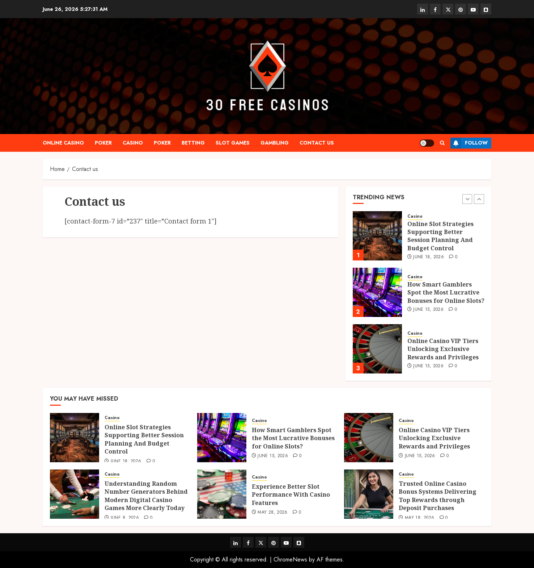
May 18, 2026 (419, 518)
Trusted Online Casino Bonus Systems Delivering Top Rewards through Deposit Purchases (437, 496)
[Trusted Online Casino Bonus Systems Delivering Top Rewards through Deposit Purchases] (368, 494)
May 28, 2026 (272, 512)
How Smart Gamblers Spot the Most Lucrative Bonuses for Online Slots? (445, 292)
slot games (233, 142)
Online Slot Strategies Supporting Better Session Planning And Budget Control (440, 236)
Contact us (317, 142)
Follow (469, 143)
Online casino (63, 142)
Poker (103, 142)
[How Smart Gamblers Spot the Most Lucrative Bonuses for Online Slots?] (377, 292)
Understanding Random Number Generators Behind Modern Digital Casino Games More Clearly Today (146, 496)
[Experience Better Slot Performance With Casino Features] (221, 494)
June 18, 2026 (428, 257)
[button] (442, 143)
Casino (133, 142)
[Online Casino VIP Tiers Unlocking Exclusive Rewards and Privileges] (377, 348)
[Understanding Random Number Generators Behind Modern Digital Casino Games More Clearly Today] (74, 494)
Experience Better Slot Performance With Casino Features (291, 495)
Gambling (274, 142)
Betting (193, 142)
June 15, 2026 (428, 310)
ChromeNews (290, 559)
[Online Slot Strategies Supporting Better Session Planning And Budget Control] (377, 235)
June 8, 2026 (125, 518)
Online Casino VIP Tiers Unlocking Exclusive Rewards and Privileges (443, 349)
